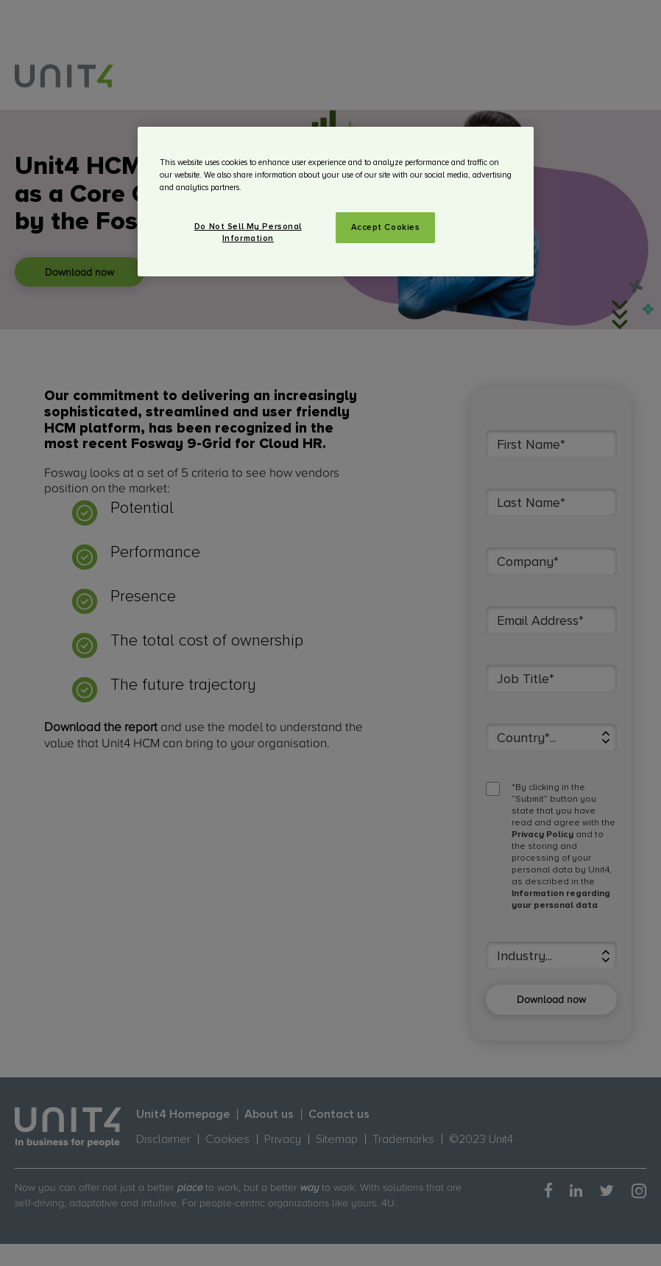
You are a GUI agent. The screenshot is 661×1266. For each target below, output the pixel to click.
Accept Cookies (385, 227)
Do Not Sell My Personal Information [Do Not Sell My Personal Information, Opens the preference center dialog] (248, 232)
